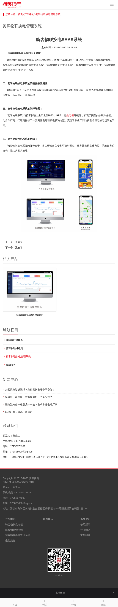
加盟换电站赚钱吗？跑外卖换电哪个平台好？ (30, 389)
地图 (31, 481)
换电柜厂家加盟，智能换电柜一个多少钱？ (28, 397)
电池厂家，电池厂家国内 (18, 412)
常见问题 (85, 535)
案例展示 (48, 519)
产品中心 (29, 14)
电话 (44, 602)
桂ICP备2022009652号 (15, 481)
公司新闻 (85, 524)
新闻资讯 (85, 519)
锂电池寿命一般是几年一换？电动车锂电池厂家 (31, 404)
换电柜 (70, 115)
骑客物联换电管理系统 (48, 14)
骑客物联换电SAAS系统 (29, 315)
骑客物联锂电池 (14, 348)
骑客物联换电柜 (14, 340)
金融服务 (11, 364)
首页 (20, 14)
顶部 (103, 602)
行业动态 (85, 529)
